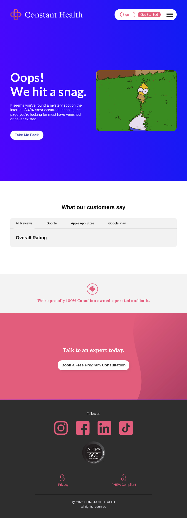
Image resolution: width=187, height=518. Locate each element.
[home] (47, 14)
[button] (170, 14)
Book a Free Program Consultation (93, 365)
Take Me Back (27, 135)
